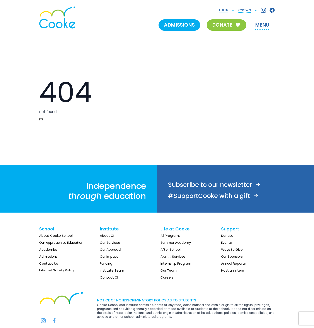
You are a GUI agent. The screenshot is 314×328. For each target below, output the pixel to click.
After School (170, 249)
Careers (167, 277)
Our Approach (111, 249)
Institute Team (112, 270)
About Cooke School (56, 235)
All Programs (170, 235)
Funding (106, 263)
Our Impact (109, 256)
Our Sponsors (232, 256)
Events (226, 242)
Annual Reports (233, 263)
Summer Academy (175, 242)
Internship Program (175, 263)
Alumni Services (173, 256)
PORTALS (244, 10)
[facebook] (54, 320)
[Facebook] (272, 10)
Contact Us (48, 263)
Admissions (48, 256)
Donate (227, 235)
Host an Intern (232, 270)
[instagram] (43, 320)
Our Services (110, 242)
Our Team (168, 270)
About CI (107, 235)
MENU (262, 25)
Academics (48, 249)
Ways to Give (232, 249)
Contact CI (109, 277)
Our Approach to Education (61, 242)
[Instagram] (263, 10)
